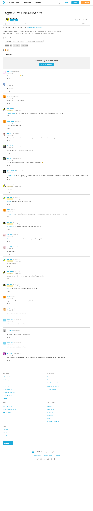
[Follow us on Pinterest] (51, 508)
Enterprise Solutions (9, 426)
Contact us (7, 492)
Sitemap (57, 504)
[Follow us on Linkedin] (55, 508)
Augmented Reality (53, 435)
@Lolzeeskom (11, 224)
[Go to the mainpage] (8, 2)
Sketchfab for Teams (9, 441)
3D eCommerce (7, 432)
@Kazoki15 (10, 275)
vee (14, 94)
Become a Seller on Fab (10, 458)
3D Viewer (6, 435)
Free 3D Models (7, 461)
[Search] (58, 2)
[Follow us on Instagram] (41, 508)
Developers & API (52, 432)
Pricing (5, 447)
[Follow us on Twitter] (38, 508)
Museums (50, 464)
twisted (7, 94)
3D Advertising (7, 438)
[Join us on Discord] (48, 508)
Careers (5, 481)
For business (28, 2)
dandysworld (24, 94)
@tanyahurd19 (11, 162)
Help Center (51, 458)
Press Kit (5, 485)
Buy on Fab (38, 2)
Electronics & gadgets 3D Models (34, 90)
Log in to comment (46, 113)
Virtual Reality (51, 438)
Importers (50, 429)
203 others (33, 99)
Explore (18, 2)
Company (5, 478)
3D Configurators (8, 429)
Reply (8, 127)
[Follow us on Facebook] (45, 508)
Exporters (50, 426)
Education (50, 461)
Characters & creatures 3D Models (15, 90)
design (18, 94)
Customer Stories (8, 444)
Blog (48, 467)
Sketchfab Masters (53, 470)
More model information (34, 76)
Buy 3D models (7, 455)
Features (5, 488)
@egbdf (9, 250)
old (11, 94)
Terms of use (37, 504)
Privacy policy (48, 504)
